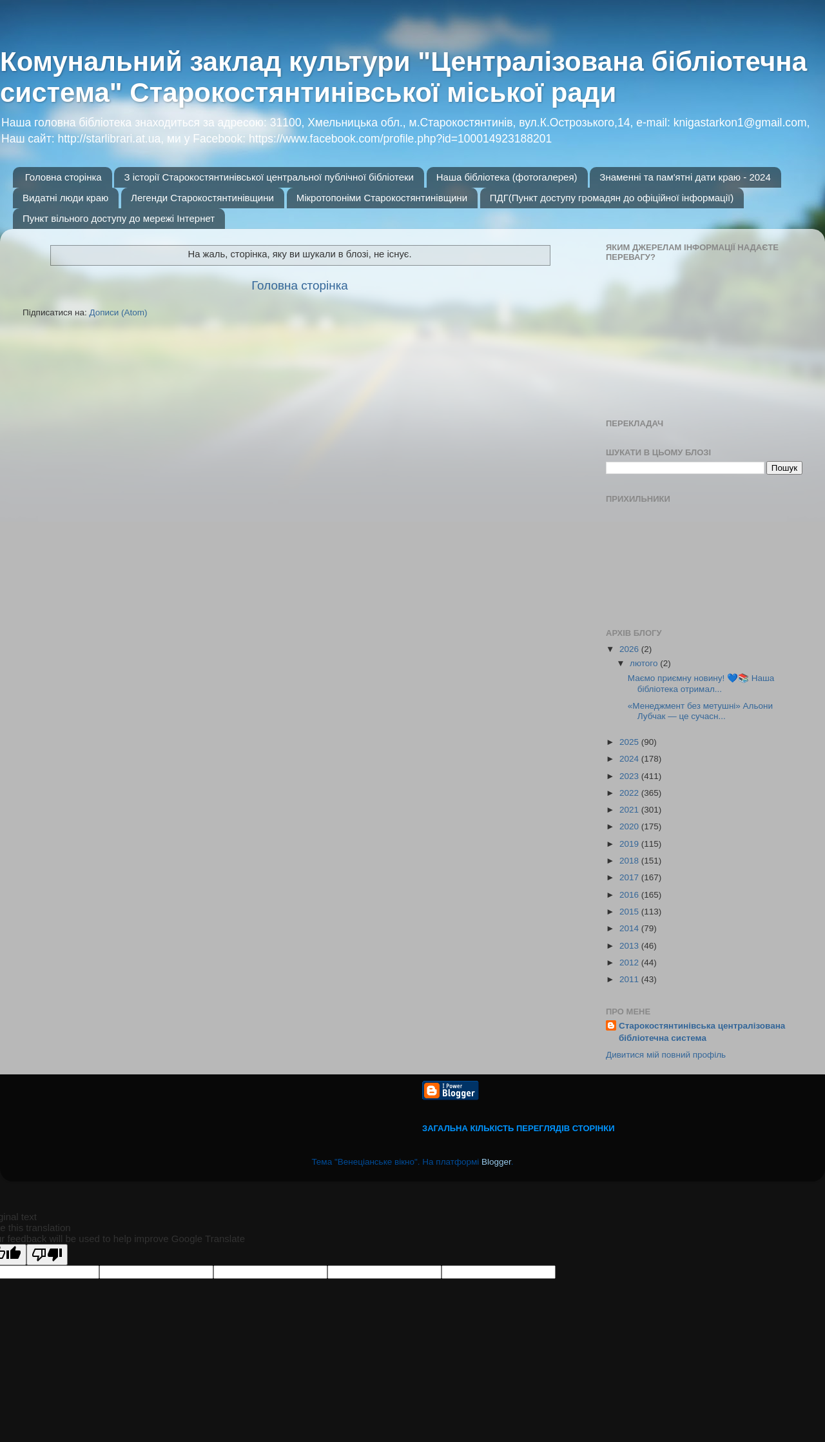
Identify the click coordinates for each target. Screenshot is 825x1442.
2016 (630, 895)
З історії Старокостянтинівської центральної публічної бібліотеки (269, 177)
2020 (630, 826)
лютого (645, 663)
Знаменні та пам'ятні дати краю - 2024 (684, 177)
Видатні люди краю (65, 197)
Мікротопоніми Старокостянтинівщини (381, 197)
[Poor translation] (47, 1254)
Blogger (496, 1162)
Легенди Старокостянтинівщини (202, 197)
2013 (630, 946)
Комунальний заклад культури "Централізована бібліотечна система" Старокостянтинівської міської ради (403, 77)
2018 (630, 860)
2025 (630, 742)
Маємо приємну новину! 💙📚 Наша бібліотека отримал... (701, 683)
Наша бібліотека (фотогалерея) (507, 177)
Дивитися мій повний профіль (666, 1055)
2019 (630, 844)
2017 (630, 877)
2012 (630, 962)
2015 (630, 911)
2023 (630, 776)
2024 (630, 759)
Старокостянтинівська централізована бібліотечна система (702, 1032)
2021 (630, 810)
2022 (630, 793)
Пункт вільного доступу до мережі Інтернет (119, 218)
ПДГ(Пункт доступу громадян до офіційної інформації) (611, 197)
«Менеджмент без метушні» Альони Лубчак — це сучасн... (700, 711)
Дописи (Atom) (118, 312)
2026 (630, 649)
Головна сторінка (63, 177)
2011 (630, 979)
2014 (630, 928)
